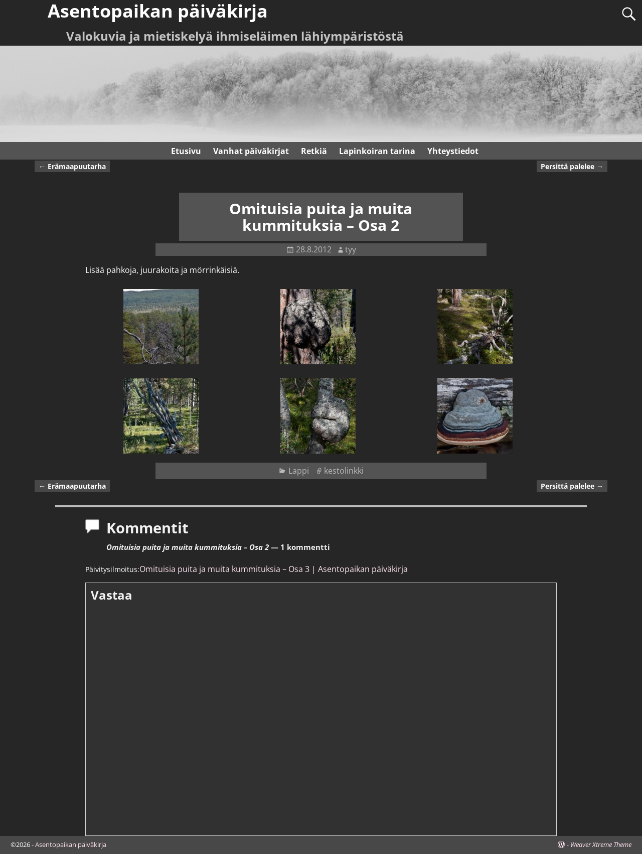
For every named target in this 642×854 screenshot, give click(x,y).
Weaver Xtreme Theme (600, 844)
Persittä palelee (572, 166)
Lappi (298, 470)
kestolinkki (344, 470)
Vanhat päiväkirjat (251, 151)
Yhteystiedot (452, 151)
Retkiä (314, 151)
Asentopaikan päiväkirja (70, 844)
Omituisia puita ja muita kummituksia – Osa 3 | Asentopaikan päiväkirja (273, 569)
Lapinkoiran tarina (377, 151)
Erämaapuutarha (72, 166)
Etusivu (186, 151)
